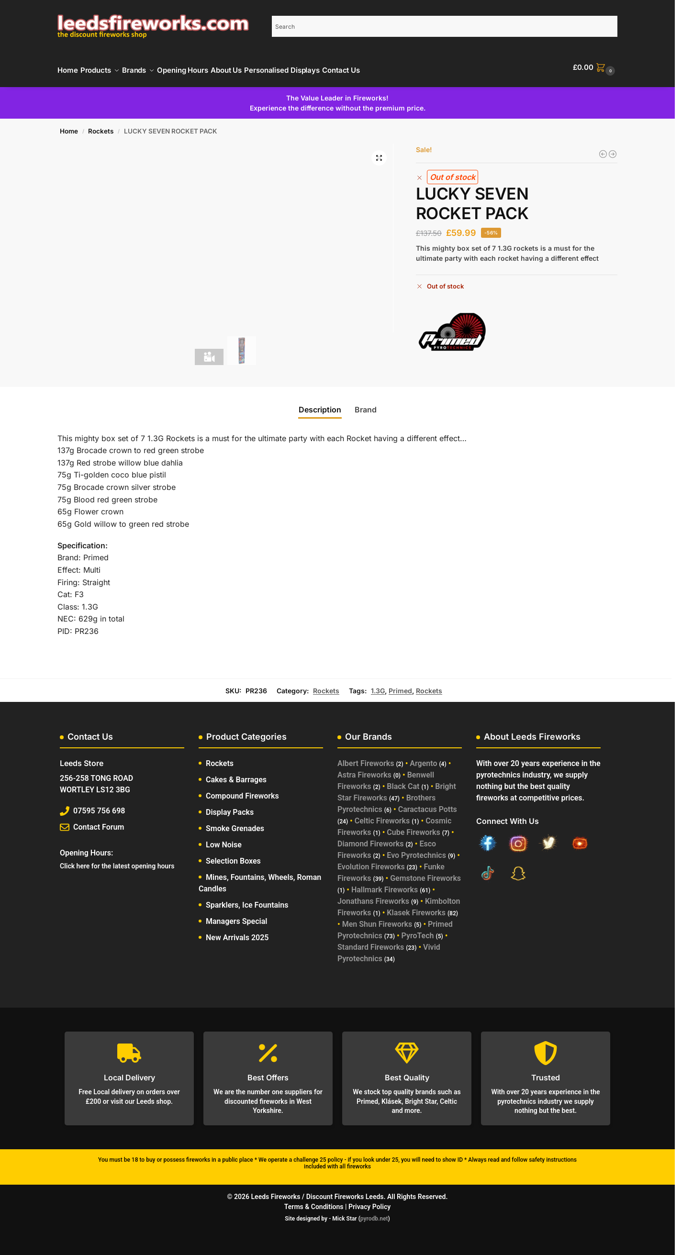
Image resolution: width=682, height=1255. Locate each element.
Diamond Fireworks (370, 838)
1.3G (378, 685)
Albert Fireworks (365, 758)
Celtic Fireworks (382, 815)
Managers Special (236, 916)
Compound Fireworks (242, 790)
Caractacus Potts (427, 804)
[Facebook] (487, 840)
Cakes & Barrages (236, 774)
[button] (595, 67)
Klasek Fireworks (416, 907)
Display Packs (230, 806)
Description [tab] (320, 404)
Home (69, 126)
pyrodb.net (374, 1213)
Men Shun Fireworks (377, 918)
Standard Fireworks (370, 941)
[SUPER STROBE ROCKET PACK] (612, 149)
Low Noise (224, 839)
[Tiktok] (487, 869)
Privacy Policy (369, 1201)
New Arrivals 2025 (237, 932)
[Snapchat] (518, 869)
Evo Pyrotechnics (416, 850)
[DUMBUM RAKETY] (603, 149)
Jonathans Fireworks (373, 895)
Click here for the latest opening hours (117, 861)
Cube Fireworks (413, 827)
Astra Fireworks (364, 769)
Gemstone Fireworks (425, 872)
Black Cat (403, 781)
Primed (400, 685)
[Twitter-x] (548, 840)
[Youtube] (579, 840)
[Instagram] (518, 840)
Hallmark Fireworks (384, 884)
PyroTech (418, 930)
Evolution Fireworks (371, 861)
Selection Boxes (233, 855)
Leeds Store (81, 758)
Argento (423, 758)
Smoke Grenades (235, 823)
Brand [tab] (366, 404)
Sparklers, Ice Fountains (247, 899)
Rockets (100, 126)
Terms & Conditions (314, 1201)
